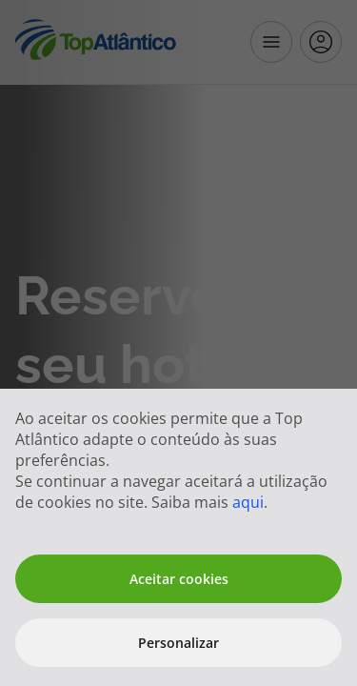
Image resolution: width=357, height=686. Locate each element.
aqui (248, 502)
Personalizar (178, 643)
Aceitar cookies (178, 579)
